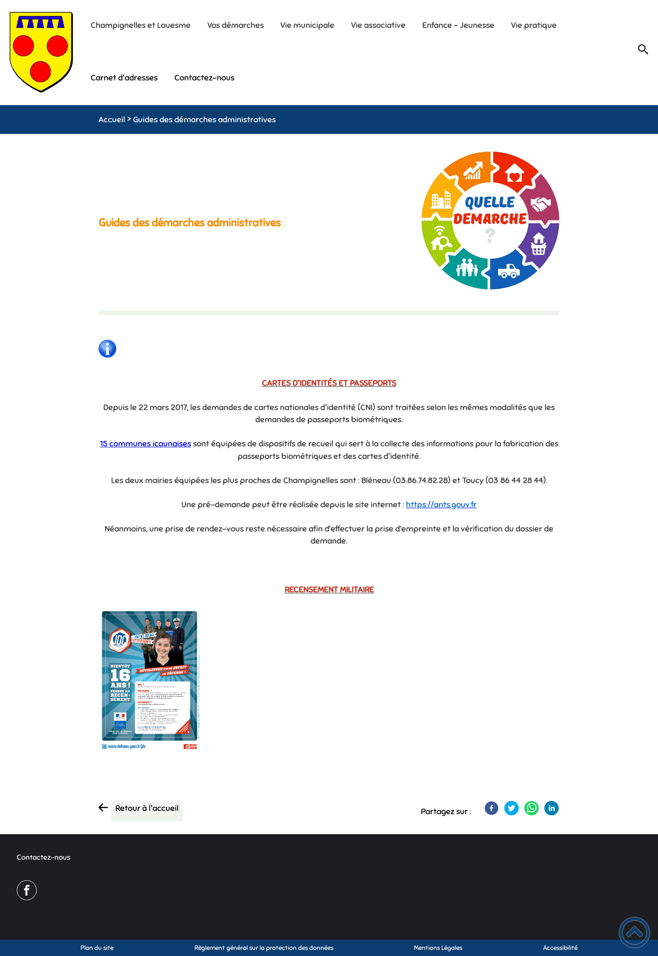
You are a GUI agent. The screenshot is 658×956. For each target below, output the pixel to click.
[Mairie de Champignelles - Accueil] (41, 52)
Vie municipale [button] (307, 25)
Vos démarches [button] (235, 25)
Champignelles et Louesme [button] (141, 25)
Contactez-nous (43, 857)
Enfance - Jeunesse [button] (458, 25)
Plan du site (96, 948)
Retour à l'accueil (147, 808)
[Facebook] (491, 808)
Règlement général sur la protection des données (263, 948)
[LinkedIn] (551, 808)
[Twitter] (511, 808)
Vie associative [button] (378, 25)
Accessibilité (560, 948)
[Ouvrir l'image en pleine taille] (490, 221)
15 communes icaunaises (145, 443)
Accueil (112, 119)
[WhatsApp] (531, 808)
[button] (643, 52)
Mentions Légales (438, 948)
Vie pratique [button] (534, 25)
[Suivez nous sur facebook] (27, 890)
